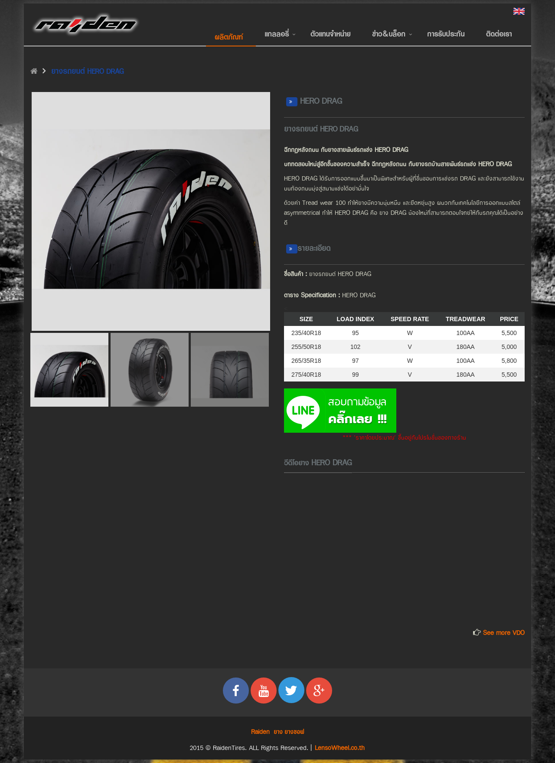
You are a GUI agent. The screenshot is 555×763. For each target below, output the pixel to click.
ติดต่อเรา (499, 34)
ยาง (278, 732)
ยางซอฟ (294, 732)
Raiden (260, 732)
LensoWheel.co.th (340, 748)
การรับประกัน (445, 34)
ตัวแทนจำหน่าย (330, 34)
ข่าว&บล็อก (388, 34)
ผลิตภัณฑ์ (229, 37)
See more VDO (504, 633)
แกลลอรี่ (276, 34)
